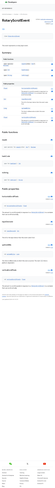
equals (24, 64)
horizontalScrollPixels (29, 88)
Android (4, 472)
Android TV (40, 483)
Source (4, 481)
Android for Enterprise (8, 475)
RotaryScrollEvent (14, 36)
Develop (16, 14)
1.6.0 (52, 224)
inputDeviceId (26, 99)
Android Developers (7, 14)
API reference (7, 8)
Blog (3, 486)
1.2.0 (52, 23)
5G (20, 486)
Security (4, 478)
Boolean (6, 65)
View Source (48, 21)
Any (33, 64)
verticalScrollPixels (29, 117)
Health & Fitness (24, 478)
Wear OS (39, 475)
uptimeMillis (26, 108)
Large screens (41, 472)
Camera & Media (24, 481)
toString (24, 75)
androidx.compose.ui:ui (47, 19)
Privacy (22, 483)
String (10, 75)
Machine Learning (24, 475)
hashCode (25, 70)
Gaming (22, 472)
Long (5, 108)
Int (9, 70)
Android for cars (41, 481)
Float (5, 88)
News (3, 483)
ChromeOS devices (42, 478)
